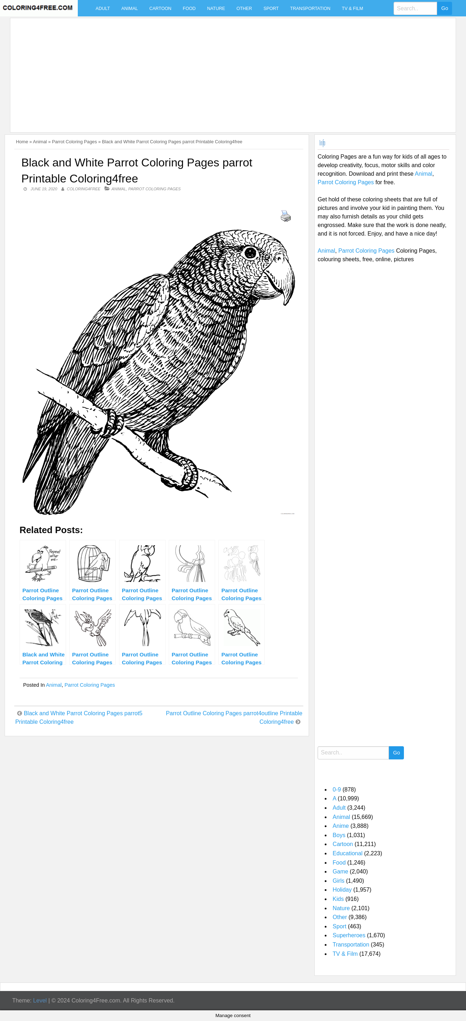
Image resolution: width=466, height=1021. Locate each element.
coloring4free (83, 189)
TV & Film (352, 8)
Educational (348, 853)
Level (40, 1000)
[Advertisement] (227, 71)
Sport (271, 8)
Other (244, 8)
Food (189, 8)
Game (340, 871)
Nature (216, 8)
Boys (339, 835)
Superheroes (349, 935)
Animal (129, 8)
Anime (341, 826)
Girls (338, 881)
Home (22, 141)
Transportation (310, 8)
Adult (103, 8)
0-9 (337, 790)
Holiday (342, 890)
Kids (338, 899)
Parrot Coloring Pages (74, 141)
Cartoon (160, 8)
